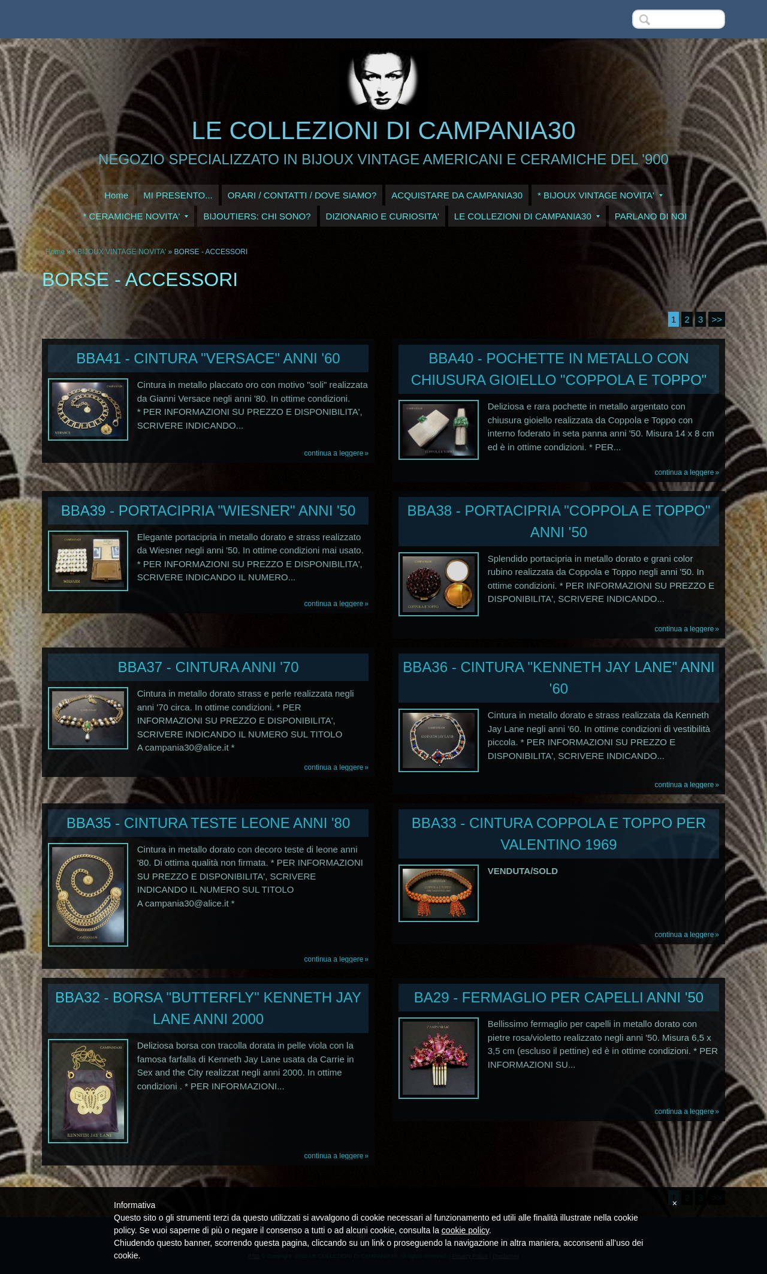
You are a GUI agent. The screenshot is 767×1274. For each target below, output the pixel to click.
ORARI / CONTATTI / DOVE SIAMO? (302, 195)
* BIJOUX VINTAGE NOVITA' (600, 195)
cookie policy (465, 1230)
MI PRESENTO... (178, 195)
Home (116, 195)
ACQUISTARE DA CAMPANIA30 (457, 195)
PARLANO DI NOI (651, 216)
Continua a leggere (334, 453)
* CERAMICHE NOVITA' (136, 216)
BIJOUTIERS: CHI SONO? (256, 216)
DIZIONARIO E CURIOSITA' (382, 216)
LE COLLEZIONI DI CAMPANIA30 (383, 130)
